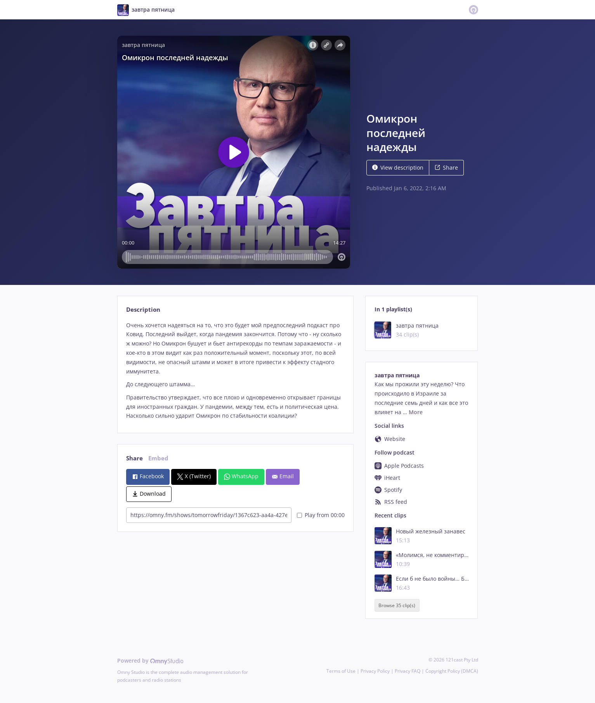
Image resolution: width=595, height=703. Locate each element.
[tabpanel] (235, 371)
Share (446, 167)
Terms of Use (341, 671)
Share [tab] (134, 458)
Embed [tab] (158, 458)
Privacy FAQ (407, 671)
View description (397, 167)
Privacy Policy (375, 671)
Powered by (150, 660)
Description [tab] (143, 310)
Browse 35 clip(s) (396, 605)
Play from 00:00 (321, 515)
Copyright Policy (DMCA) (451, 671)
